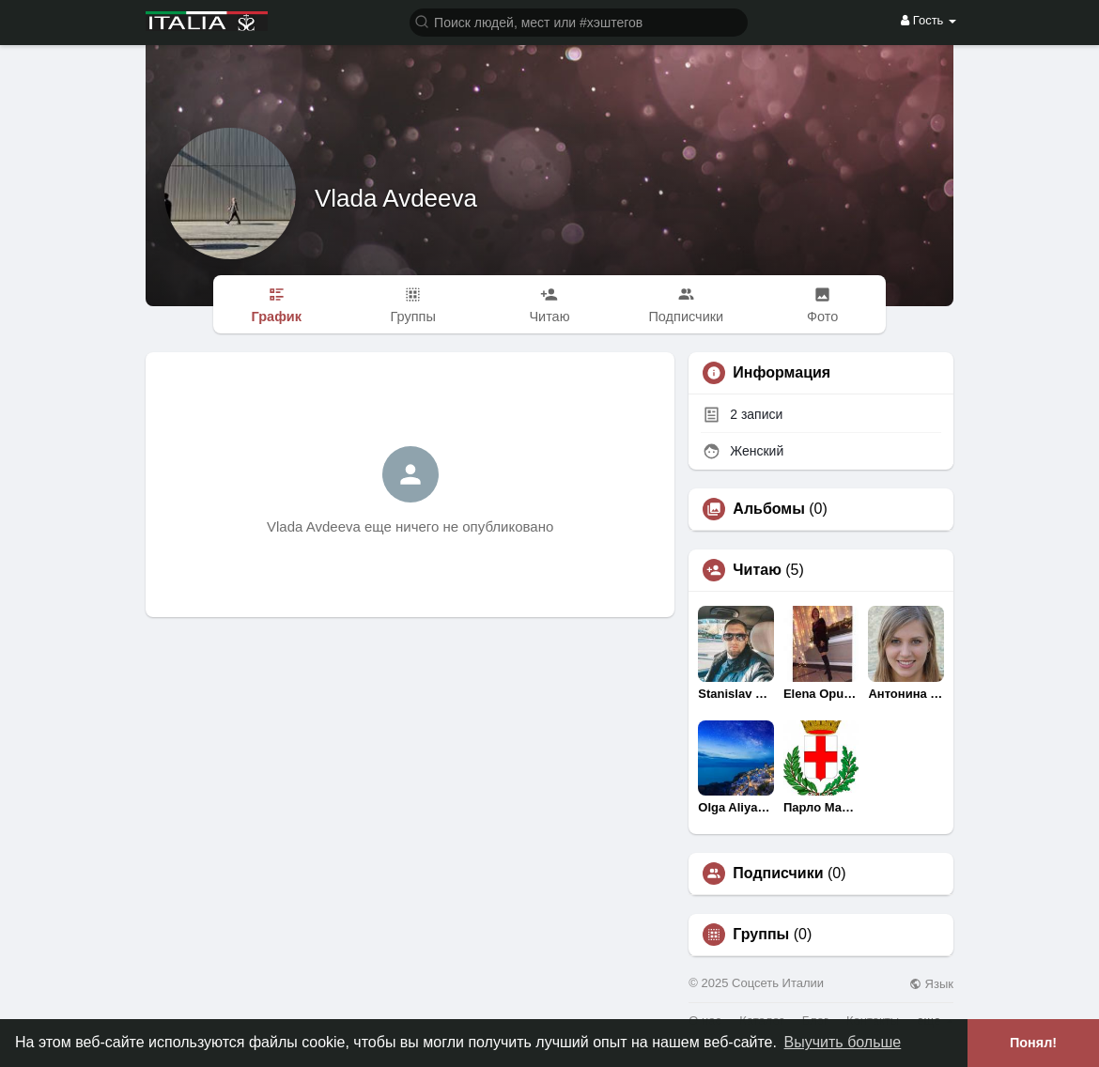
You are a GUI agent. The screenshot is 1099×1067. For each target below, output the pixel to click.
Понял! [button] (1033, 1042)
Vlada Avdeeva (396, 198)
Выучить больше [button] (843, 1042)
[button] (578, 21)
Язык (931, 984)
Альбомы (769, 509)
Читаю (757, 570)
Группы (761, 934)
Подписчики (778, 873)
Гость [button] (928, 20)
